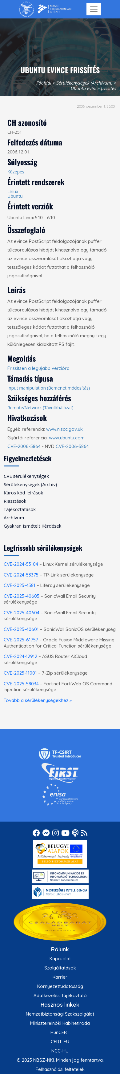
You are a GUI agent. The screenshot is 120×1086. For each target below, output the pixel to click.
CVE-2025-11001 (20, 673)
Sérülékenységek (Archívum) (84, 83)
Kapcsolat (60, 958)
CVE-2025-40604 (21, 613)
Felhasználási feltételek (60, 1069)
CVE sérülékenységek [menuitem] (26, 476)
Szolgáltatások (60, 968)
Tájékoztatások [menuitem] (20, 509)
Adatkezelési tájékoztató (60, 995)
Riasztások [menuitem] (15, 501)
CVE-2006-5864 (24, 446)
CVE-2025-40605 (21, 596)
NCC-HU (60, 1051)
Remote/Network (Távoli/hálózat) (40, 407)
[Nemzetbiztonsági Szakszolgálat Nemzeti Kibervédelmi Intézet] (45, 9)
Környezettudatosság (60, 986)
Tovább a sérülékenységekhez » (38, 700)
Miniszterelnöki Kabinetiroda (60, 1023)
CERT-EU (60, 1041)
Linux (12, 191)
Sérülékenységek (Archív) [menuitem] (30, 484)
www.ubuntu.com (67, 438)
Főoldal (43, 83)
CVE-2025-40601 (21, 629)
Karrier (60, 977)
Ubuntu (15, 196)
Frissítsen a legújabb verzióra (38, 368)
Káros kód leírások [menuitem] (23, 492)
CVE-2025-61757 (21, 640)
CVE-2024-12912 (20, 656)
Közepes (15, 172)
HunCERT (60, 1032)
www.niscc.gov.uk (64, 429)
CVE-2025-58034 (21, 684)
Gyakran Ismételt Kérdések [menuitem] (32, 526)
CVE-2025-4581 (19, 585)
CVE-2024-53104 (21, 564)
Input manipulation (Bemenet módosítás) (48, 388)
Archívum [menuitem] (14, 517)
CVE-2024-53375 (21, 575)
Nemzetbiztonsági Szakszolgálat (60, 1014)
